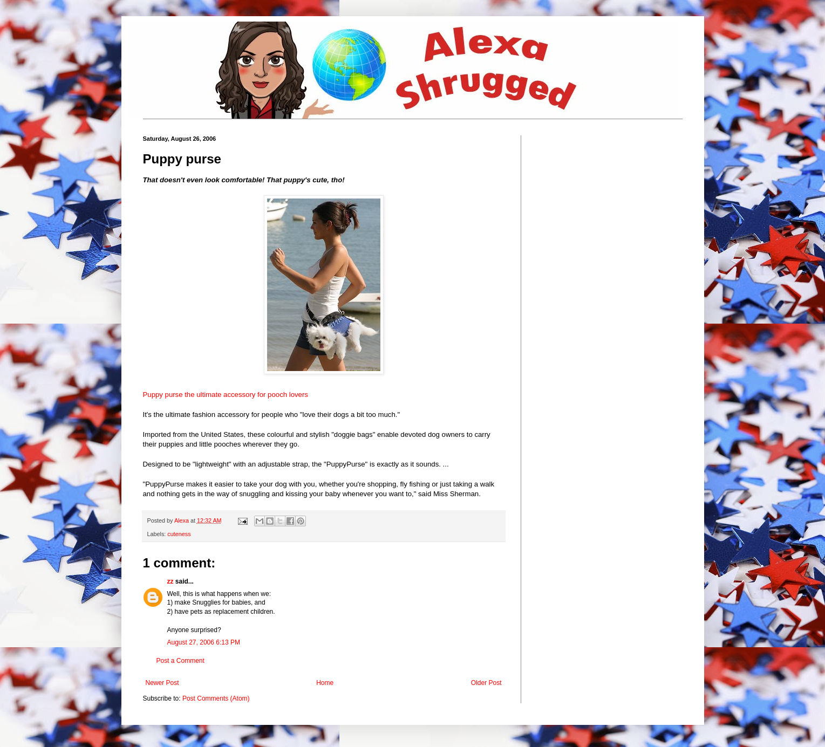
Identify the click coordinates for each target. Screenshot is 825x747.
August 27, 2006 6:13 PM (203, 642)
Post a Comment (180, 660)
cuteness (178, 534)
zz (170, 581)
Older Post (486, 683)
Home (324, 683)
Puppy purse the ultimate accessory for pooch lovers (225, 394)
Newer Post (162, 683)
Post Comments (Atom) (216, 698)
